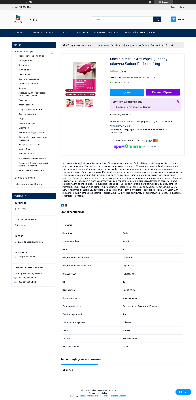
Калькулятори (25, 60)
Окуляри (23, 100)
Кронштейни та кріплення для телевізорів (33, 138)
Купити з (162, 92)
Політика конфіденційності (114, 396)
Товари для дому (27, 123)
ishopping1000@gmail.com (29, 273)
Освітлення (24, 128)
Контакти (82, 32)
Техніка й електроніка (29, 83)
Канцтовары (24, 74)
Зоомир (22, 88)
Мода (21, 119)
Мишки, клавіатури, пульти (31, 132)
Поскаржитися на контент (90, 396)
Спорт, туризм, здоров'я (100, 45)
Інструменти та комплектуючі (32, 158)
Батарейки (24, 65)
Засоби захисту (26, 105)
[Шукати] (157, 19)
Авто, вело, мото (27, 154)
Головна (19, 32)
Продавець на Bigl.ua (98, 393)
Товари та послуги (41, 32)
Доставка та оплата (106, 32)
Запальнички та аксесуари (31, 170)
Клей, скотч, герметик (29, 79)
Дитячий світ (24, 70)
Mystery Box (24, 149)
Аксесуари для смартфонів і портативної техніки (32, 94)
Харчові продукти (27, 114)
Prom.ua (112, 390)
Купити (127, 92)
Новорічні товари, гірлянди (31, 56)
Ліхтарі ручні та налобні (30, 144)
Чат (183, 392)
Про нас (66, 32)
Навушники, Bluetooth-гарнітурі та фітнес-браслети (33, 164)
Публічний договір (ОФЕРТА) (140, 32)
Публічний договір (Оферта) (29, 184)
